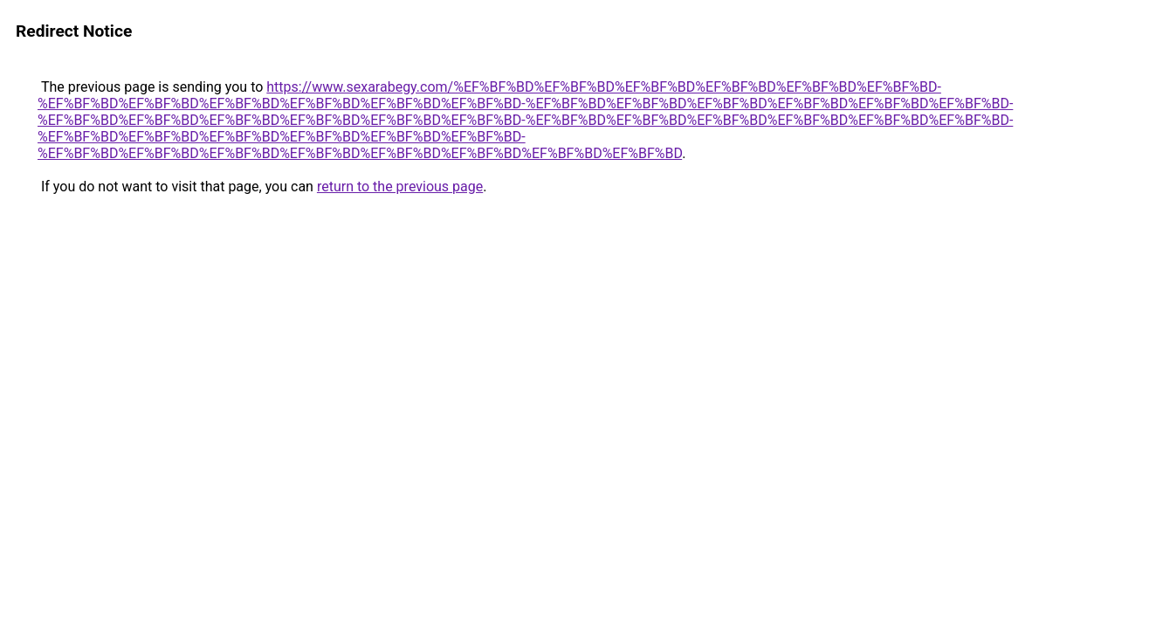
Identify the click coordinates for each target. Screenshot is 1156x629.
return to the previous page (400, 186)
